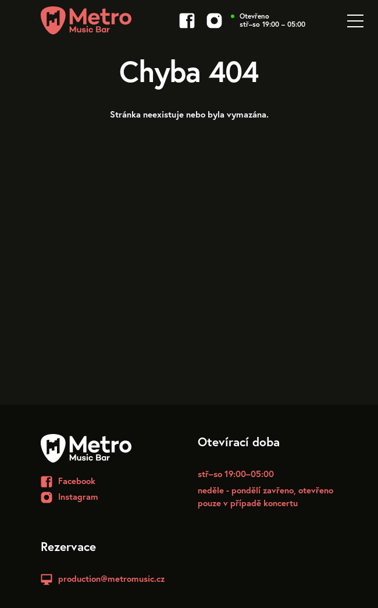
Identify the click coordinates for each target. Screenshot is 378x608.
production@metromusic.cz (111, 578)
